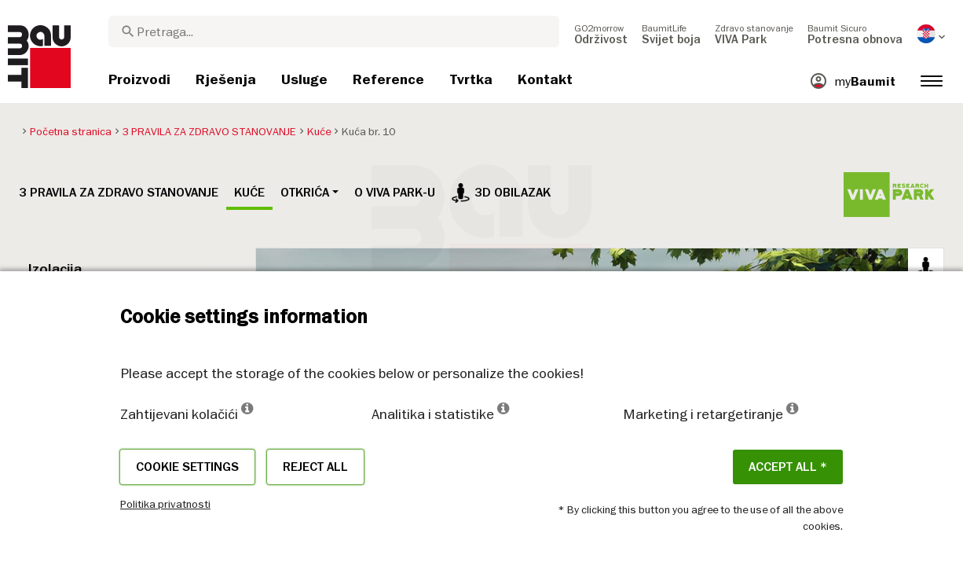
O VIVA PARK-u (394, 192)
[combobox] (333, 31)
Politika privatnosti (165, 504)
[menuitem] (601, 34)
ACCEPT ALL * (788, 467)
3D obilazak (501, 192)
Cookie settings (187, 467)
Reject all (315, 467)
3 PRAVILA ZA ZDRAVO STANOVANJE (118, 192)
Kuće (249, 192)
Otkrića (304, 192)
